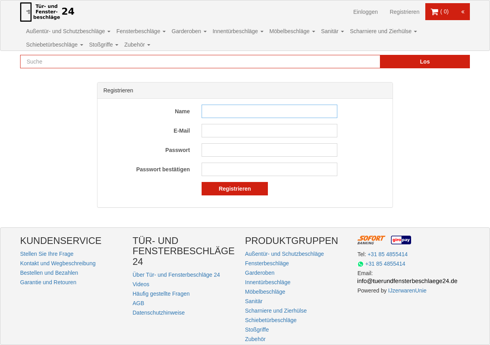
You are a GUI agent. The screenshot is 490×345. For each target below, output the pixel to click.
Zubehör (137, 44)
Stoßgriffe (103, 44)
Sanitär (332, 31)
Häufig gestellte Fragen (161, 294)
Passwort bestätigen (163, 169)
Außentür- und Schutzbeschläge (68, 31)
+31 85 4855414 (388, 254)
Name (182, 111)
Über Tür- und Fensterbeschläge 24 (176, 275)
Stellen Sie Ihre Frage (46, 254)
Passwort (177, 150)
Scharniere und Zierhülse (383, 31)
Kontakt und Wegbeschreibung (57, 263)
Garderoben (189, 31)
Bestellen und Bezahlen (49, 273)
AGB (138, 303)
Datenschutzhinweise (159, 312)
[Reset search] (357, 61)
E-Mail (182, 131)
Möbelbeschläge (292, 31)
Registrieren (404, 12)
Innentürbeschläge (238, 31)
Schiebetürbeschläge (54, 44)
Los (425, 61)
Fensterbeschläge (141, 31)
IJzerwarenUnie (407, 290)
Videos (141, 284)
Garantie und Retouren (48, 282)
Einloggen (365, 12)
